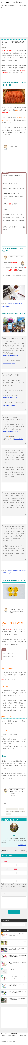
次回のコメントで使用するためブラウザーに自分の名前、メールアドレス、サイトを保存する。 (14, 886)
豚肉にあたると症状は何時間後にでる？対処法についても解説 (17, 985)
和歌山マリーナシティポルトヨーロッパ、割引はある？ (21, 850)
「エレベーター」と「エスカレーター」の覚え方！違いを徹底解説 (17, 992)
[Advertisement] (14, 23)
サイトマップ (11, 969)
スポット (21, 809)
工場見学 (23, 811)
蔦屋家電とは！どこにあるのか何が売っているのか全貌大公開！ (17, 999)
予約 (7, 811)
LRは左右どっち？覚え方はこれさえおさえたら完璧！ (17, 963)
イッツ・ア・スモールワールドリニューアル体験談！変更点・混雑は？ (17, 949)
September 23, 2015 (9, 405)
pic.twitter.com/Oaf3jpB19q (10, 355)
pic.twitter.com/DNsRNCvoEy (11, 431)
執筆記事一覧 (22, 845)
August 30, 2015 (18, 439)
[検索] (13, 924)
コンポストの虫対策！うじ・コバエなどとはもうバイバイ (17, 977)
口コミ (11, 811)
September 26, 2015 (9, 363)
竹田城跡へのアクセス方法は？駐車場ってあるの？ (8, 850)
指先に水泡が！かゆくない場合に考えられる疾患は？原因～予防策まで (17, 934)
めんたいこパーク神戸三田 (11, 809)
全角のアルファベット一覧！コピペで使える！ (17, 942)
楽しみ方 (8, 814)
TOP (9, 1033)
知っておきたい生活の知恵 (11, 2)
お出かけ (4, 47)
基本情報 (17, 811)
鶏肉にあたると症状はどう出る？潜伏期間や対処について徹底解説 (17, 956)
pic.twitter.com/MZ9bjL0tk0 (10, 397)
